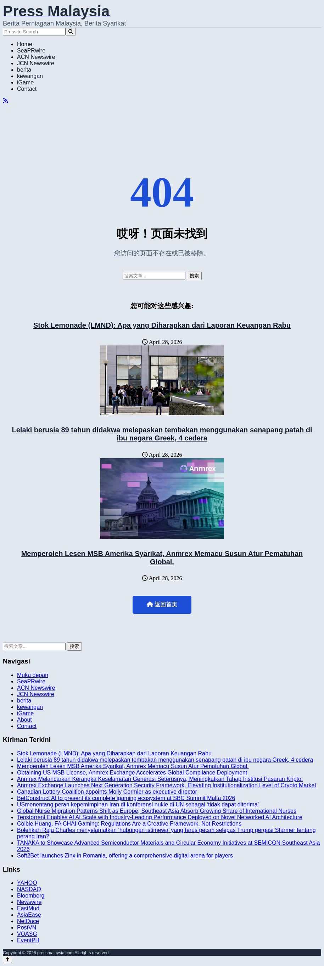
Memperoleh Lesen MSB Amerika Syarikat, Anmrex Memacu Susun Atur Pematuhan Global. (162, 558)
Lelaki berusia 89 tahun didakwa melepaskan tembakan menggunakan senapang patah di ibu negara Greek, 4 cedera (162, 434)
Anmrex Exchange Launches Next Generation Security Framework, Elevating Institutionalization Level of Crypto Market (166, 785)
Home (24, 44)
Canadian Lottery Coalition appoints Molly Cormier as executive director (107, 792)
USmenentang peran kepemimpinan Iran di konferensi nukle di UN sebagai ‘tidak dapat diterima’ (138, 804)
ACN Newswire (36, 57)
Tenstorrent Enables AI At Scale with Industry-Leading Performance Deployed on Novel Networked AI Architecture (159, 817)
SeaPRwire (31, 51)
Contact (27, 89)
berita (24, 70)
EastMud (28, 908)
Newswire (29, 902)
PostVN (26, 928)
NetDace (28, 921)
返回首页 (162, 604)
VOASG (27, 934)
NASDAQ (29, 889)
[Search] (71, 31)
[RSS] (5, 101)
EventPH (28, 940)
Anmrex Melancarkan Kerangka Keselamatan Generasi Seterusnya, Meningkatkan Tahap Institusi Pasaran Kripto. (160, 779)
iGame (25, 82)
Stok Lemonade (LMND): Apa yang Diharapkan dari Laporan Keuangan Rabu (162, 325)
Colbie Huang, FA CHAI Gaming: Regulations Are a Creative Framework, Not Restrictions (129, 824)
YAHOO (27, 883)
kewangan (30, 76)
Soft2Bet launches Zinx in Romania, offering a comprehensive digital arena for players (125, 856)
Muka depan (32, 675)
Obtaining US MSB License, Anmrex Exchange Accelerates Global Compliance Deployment (132, 773)
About (24, 720)
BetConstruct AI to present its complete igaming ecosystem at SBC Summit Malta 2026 (126, 798)
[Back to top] (7, 959)
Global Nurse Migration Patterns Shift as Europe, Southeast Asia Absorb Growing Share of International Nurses (156, 811)
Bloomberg (30, 896)
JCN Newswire (35, 63)
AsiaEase (29, 915)
